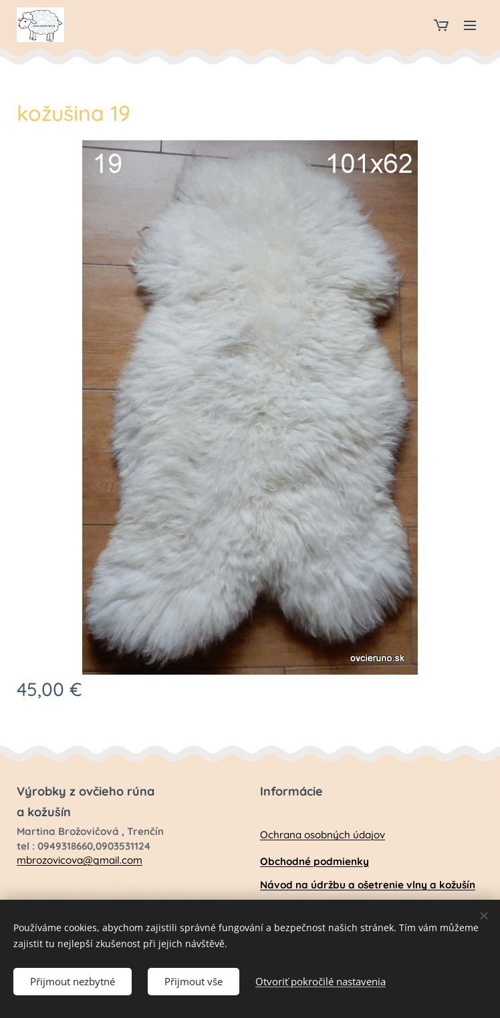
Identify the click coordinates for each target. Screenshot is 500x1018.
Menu (470, 25)
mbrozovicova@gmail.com (79, 860)
